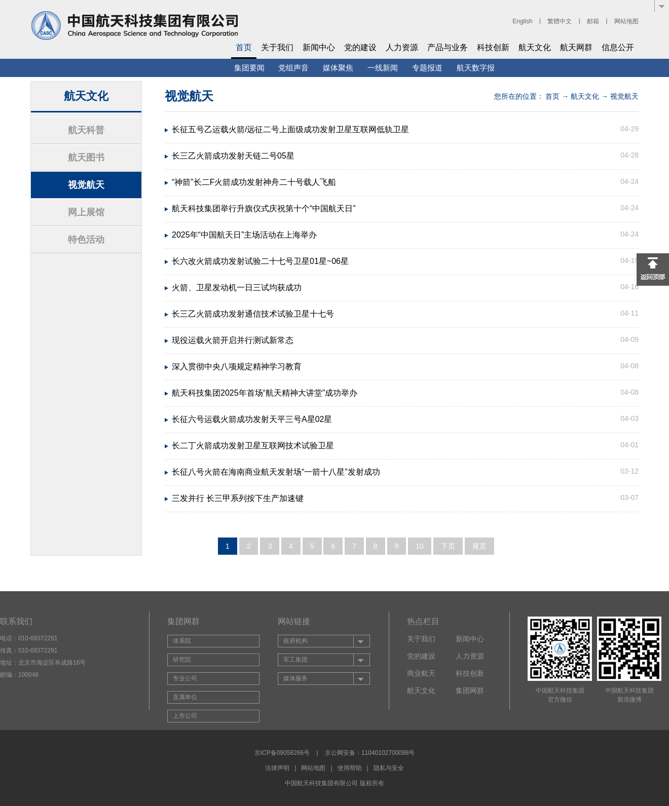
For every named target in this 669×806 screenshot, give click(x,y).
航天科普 (86, 130)
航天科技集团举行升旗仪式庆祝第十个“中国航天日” (264, 208)
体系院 (182, 640)
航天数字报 (476, 67)
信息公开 (618, 47)
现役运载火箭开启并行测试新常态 (232, 340)
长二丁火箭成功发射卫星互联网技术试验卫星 (253, 445)
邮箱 (593, 21)
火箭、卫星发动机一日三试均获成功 (237, 287)
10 (420, 546)
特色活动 (86, 240)
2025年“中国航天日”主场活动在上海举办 (244, 235)
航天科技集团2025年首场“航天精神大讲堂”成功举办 (264, 393)
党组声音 (293, 67)
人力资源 (402, 47)
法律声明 (277, 768)
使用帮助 (350, 768)
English (522, 21)
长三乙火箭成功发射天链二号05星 (233, 155)
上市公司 (185, 715)
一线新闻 (382, 67)
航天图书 (86, 157)
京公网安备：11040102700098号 (370, 752)
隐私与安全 (389, 768)
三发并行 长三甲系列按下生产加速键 (238, 498)
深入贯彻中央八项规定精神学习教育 (237, 366)
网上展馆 (86, 212)
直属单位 (185, 697)
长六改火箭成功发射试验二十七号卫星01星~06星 (260, 261)
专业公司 (185, 678)
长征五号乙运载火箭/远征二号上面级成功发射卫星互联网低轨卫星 (290, 129)
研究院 (182, 659)
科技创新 (493, 47)
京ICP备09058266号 (282, 752)
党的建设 (360, 47)
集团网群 (470, 690)
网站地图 (626, 21)
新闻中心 (319, 47)
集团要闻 (249, 67)
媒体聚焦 (338, 67)
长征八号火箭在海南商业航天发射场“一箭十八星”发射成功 (276, 472)
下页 (448, 546)
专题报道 (427, 67)
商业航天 (421, 673)
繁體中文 (559, 21)
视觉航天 (86, 185)
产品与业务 (447, 47)
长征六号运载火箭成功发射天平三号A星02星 (252, 419)
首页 (244, 47)
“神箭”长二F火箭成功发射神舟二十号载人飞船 (254, 182)
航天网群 (576, 47)
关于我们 (277, 47)
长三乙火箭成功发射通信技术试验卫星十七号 (253, 314)
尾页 (479, 546)
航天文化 (534, 47)
